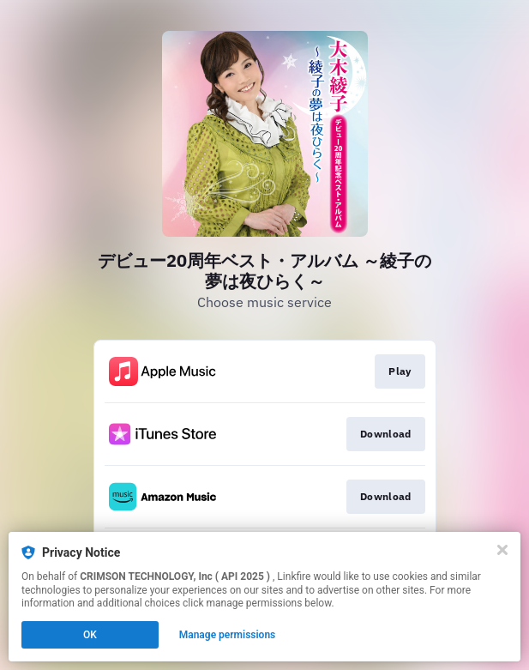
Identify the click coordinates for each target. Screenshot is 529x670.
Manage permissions (227, 635)
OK (90, 635)
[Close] (502, 550)
